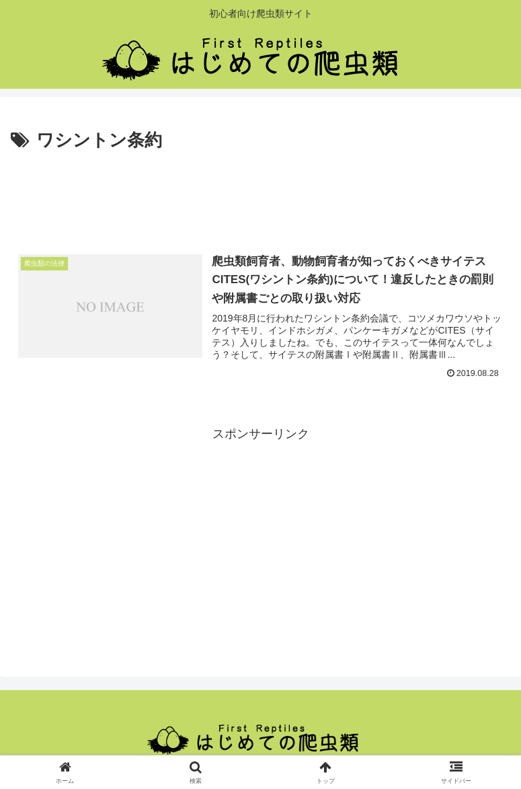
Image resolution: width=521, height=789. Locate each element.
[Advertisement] (260, 193)
